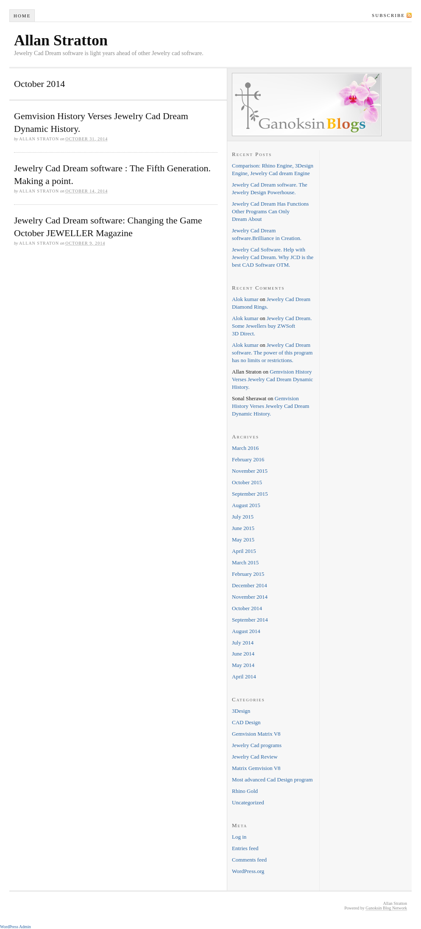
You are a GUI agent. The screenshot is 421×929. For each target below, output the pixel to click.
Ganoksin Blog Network (386, 908)
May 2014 (243, 665)
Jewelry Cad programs (257, 745)
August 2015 (246, 505)
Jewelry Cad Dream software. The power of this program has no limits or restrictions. (272, 352)
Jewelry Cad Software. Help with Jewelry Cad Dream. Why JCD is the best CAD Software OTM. (272, 257)
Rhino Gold (245, 791)
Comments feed (249, 859)
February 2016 (248, 459)
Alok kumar (245, 299)
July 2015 (243, 516)
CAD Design (246, 722)
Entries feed (245, 848)
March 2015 (245, 562)
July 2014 (243, 642)
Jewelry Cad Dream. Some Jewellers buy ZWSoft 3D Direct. (272, 326)
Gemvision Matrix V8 (256, 734)
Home (22, 15)
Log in (239, 837)
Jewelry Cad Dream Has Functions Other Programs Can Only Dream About (270, 211)
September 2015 (250, 494)
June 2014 (243, 653)
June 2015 (243, 528)
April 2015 (244, 551)
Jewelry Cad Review (255, 756)
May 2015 (243, 539)
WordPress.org (248, 871)
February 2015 (248, 574)
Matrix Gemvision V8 (256, 768)
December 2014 (249, 585)
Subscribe (388, 15)
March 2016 (245, 448)
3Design (241, 711)
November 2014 (250, 597)
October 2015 (247, 482)
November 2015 (250, 471)
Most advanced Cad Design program (272, 779)
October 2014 (247, 608)
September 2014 (250, 620)
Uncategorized (248, 802)
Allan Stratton (61, 40)
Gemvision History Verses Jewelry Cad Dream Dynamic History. (272, 379)
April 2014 (244, 676)
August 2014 (246, 631)
